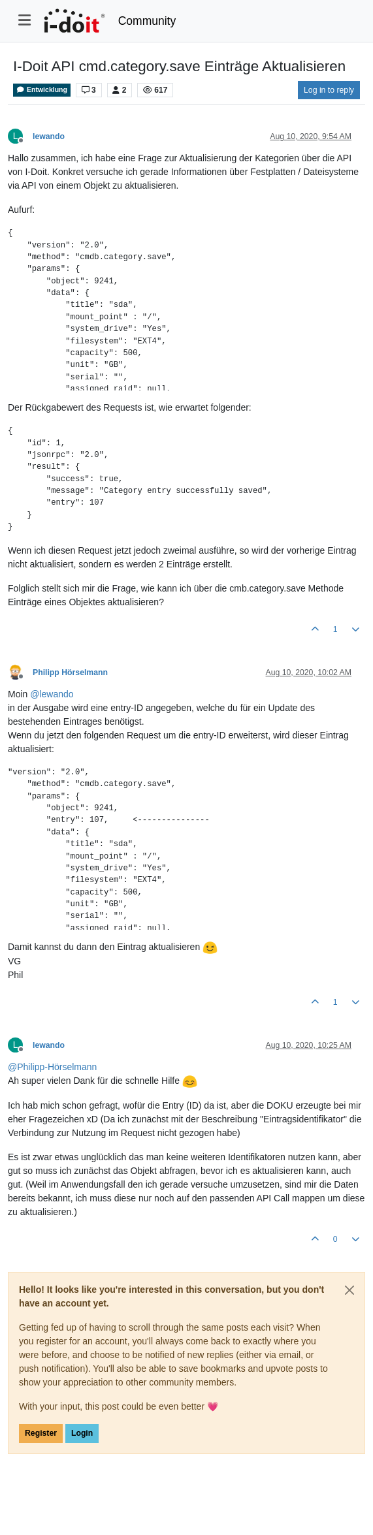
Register (41, 1433)
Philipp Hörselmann (70, 672)
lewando (49, 136)
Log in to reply (329, 90)
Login (82, 1433)
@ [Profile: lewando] (51, 694)
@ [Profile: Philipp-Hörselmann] (52, 1067)
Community (147, 20)
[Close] (349, 1290)
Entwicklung (41, 90)
